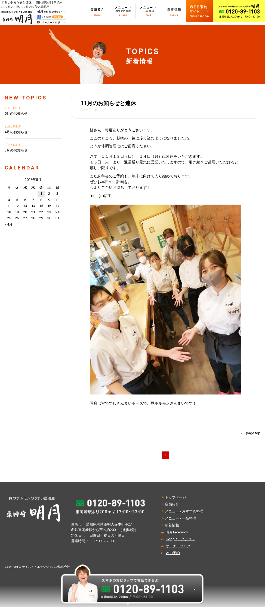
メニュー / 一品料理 (180, 518)
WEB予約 (173, 553)
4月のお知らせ (16, 132)
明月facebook (177, 532)
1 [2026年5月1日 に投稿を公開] (41, 194)
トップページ (175, 497)
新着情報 (172, 525)
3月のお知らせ (16, 150)
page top (253, 433)
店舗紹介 (172, 504)
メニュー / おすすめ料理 (184, 511)
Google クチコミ (180, 539)
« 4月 (9, 224)
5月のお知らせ (16, 113)
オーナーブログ (178, 546)
